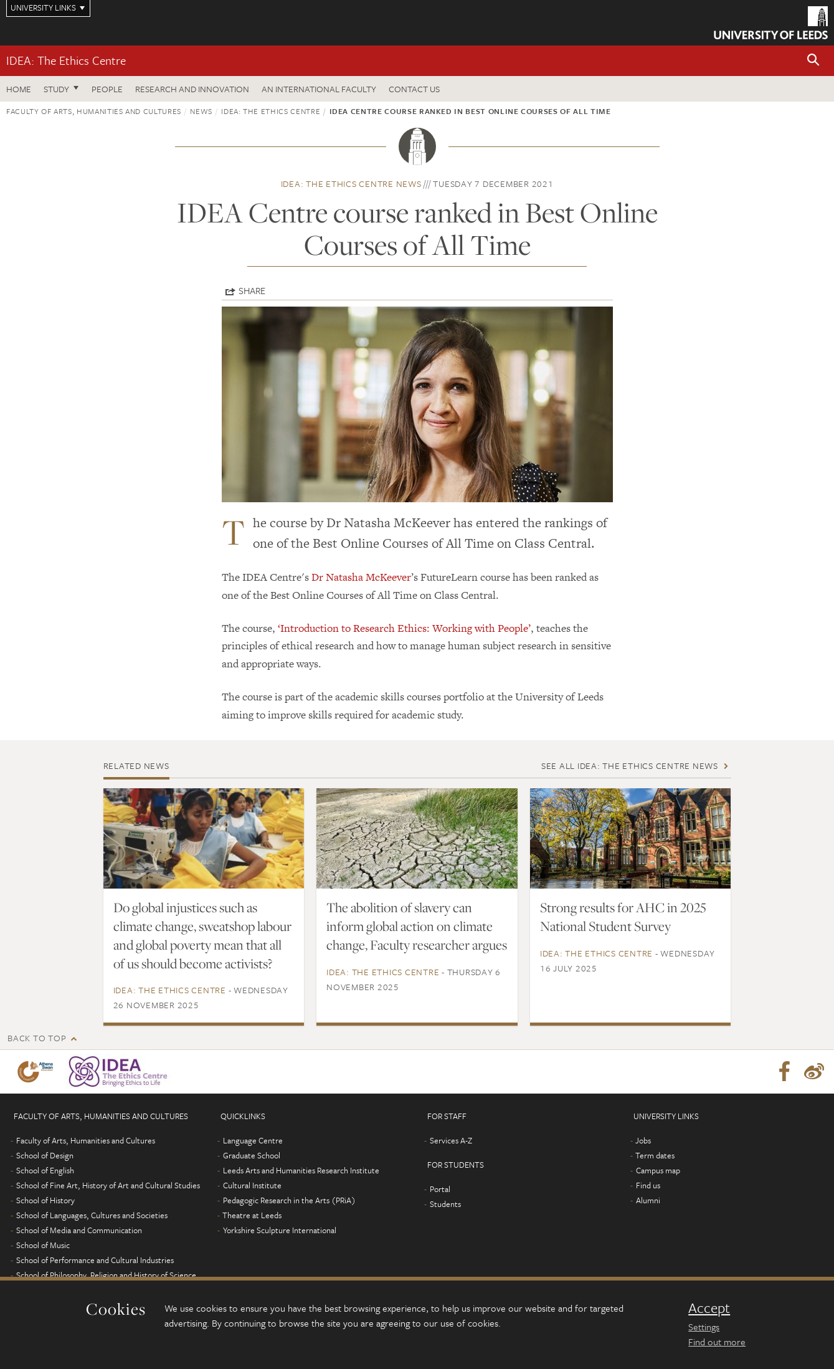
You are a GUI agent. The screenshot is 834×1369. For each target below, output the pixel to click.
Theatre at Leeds (252, 1215)
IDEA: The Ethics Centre (66, 60)
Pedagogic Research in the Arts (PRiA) (289, 1200)
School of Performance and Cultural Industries (95, 1260)
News (201, 111)
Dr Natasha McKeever (361, 577)
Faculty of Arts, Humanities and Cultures (93, 111)
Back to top (36, 1037)
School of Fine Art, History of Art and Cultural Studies (108, 1185)
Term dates (655, 1155)
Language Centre (253, 1140)
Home (18, 88)
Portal (440, 1189)
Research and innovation (192, 88)
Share (252, 290)
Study (56, 88)
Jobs (643, 1140)
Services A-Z (451, 1140)
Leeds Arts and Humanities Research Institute (301, 1170)
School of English (45, 1170)
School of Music (43, 1245)
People (107, 88)
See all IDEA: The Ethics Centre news (629, 765)
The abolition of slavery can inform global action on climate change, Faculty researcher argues (416, 926)
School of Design (44, 1155)
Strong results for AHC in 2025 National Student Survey (623, 916)
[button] (813, 61)
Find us (648, 1185)
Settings (703, 1326)
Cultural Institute (252, 1185)
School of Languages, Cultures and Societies (92, 1215)
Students (445, 1204)
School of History (45, 1200)
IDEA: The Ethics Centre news (351, 183)
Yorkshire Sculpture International (279, 1230)
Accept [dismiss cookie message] (709, 1307)
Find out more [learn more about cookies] (717, 1341)
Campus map (658, 1170)
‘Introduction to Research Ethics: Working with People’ (404, 628)
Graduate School (251, 1155)
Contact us (414, 88)
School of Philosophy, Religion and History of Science (106, 1275)
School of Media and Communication (79, 1230)
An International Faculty (319, 88)
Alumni (648, 1200)
